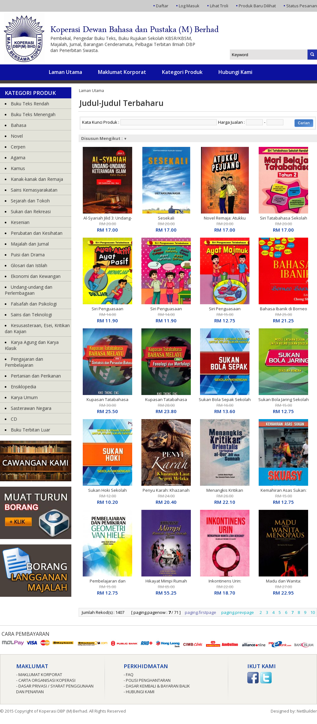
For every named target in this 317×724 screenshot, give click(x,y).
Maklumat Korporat (122, 72)
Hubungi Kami (235, 72)
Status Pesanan (301, 6)
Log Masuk (189, 6)
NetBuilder (307, 711)
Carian (304, 123)
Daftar (162, 6)
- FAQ (128, 674)
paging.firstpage (200, 612)
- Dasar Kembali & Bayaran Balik (157, 686)
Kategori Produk (182, 72)
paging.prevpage (237, 612)
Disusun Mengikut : (104, 138)
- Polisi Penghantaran (147, 680)
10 (312, 612)
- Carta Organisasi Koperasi (45, 680)
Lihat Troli (219, 6)
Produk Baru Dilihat (257, 6)
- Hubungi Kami (139, 691)
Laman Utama (65, 72)
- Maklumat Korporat (39, 674)
